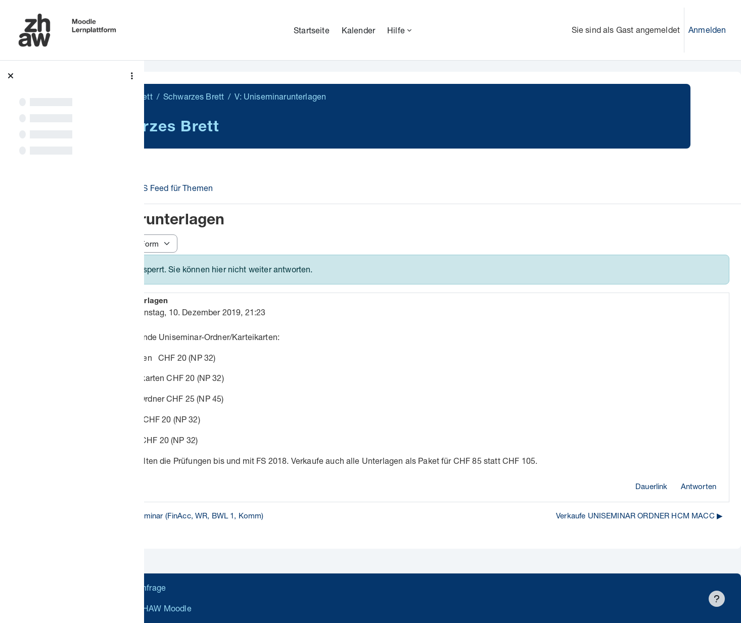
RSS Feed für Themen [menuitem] (252, 188)
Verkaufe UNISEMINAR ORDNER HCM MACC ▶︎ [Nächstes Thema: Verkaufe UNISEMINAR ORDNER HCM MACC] (639, 515)
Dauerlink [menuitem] (651, 486)
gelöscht (227, 312)
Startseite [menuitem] (312, 30)
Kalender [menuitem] (358, 30)
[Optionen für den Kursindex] (132, 76)
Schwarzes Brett (194, 96)
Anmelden (707, 29)
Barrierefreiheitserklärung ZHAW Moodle (235, 608)
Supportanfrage (248, 587)
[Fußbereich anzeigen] (717, 599)
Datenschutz (183, 587)
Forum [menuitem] (184, 188)
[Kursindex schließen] (11, 76)
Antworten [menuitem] (698, 486)
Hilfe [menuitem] (396, 30)
